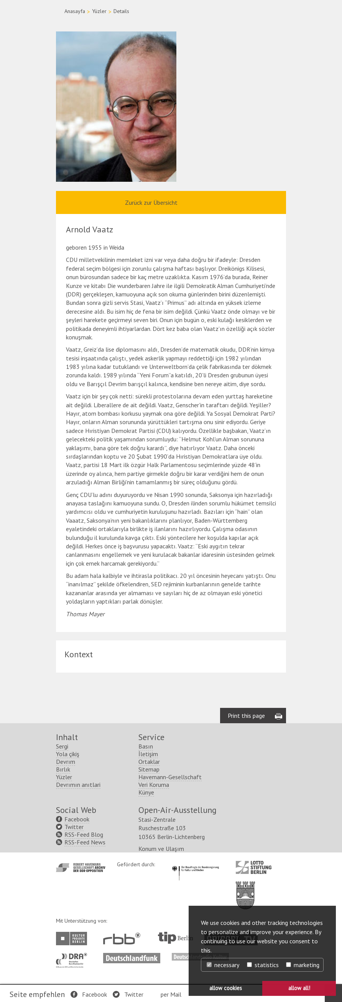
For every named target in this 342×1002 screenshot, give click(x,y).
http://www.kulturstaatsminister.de (195, 865)
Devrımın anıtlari (78, 784)
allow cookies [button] (225, 988)
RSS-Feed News (84, 842)
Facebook (94, 994)
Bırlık (63, 769)
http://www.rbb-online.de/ (123, 938)
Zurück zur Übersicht (151, 202)
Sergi (62, 746)
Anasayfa (74, 11)
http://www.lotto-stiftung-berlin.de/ (253, 867)
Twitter (133, 994)
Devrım (65, 761)
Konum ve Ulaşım (161, 848)
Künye (146, 792)
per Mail (171, 994)
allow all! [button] (299, 988)
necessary (223, 965)
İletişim (148, 754)
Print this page (246, 715)
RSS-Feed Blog (83, 834)
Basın (145, 746)
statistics (263, 965)
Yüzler (99, 11)
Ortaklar (149, 761)
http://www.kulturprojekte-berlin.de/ (73, 938)
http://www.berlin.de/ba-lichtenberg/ (245, 889)
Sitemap (148, 769)
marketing (302, 965)
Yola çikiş (67, 754)
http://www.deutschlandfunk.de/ (131, 957)
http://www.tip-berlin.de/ (175, 938)
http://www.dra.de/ (74, 957)
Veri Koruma (153, 784)
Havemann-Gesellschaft (170, 777)
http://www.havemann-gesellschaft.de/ (80, 867)
